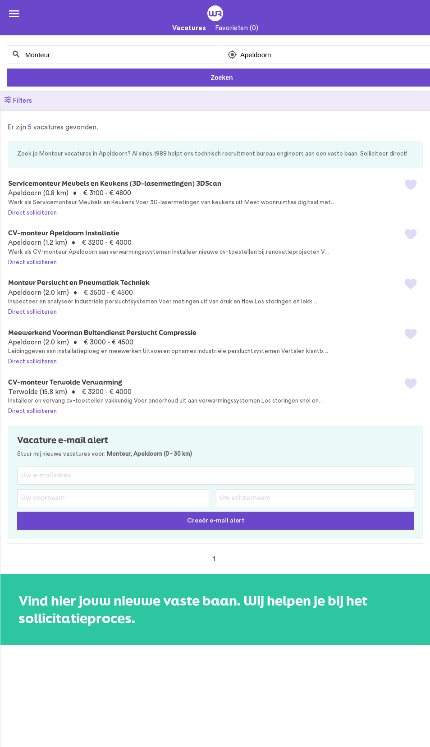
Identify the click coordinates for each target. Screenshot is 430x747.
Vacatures (189, 28)
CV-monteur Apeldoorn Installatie (63, 233)
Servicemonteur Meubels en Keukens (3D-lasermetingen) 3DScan (114, 183)
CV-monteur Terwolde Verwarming (65, 382)
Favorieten (236, 28)
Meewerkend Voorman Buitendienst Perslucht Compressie (102, 332)
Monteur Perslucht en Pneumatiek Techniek (79, 282)
